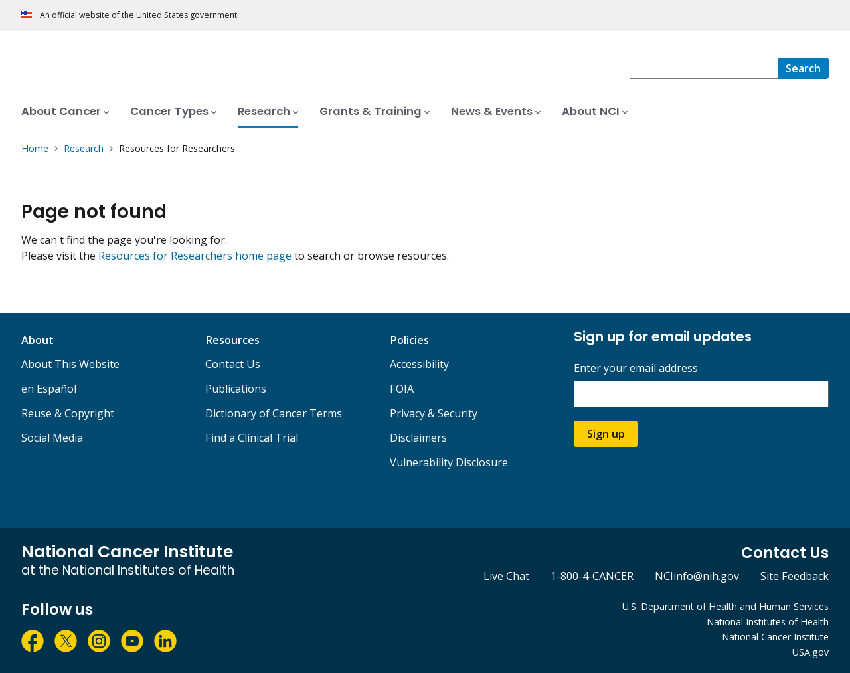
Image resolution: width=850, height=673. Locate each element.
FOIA (402, 388)
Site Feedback (794, 576)
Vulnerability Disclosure (449, 462)
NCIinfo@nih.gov (697, 576)
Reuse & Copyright (67, 413)
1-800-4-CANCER (592, 576)
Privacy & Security (433, 413)
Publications (235, 388)
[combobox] (704, 68)
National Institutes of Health (768, 621)
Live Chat (506, 576)
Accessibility (419, 364)
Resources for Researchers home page (195, 255)
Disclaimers (418, 438)
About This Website (70, 364)
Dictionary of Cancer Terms (273, 413)
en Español (48, 388)
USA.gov (810, 652)
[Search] (803, 68)
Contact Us (232, 364)
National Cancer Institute (775, 636)
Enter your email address (636, 368)
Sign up (606, 434)
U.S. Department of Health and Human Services (725, 606)
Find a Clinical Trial (251, 438)
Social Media (52, 438)
